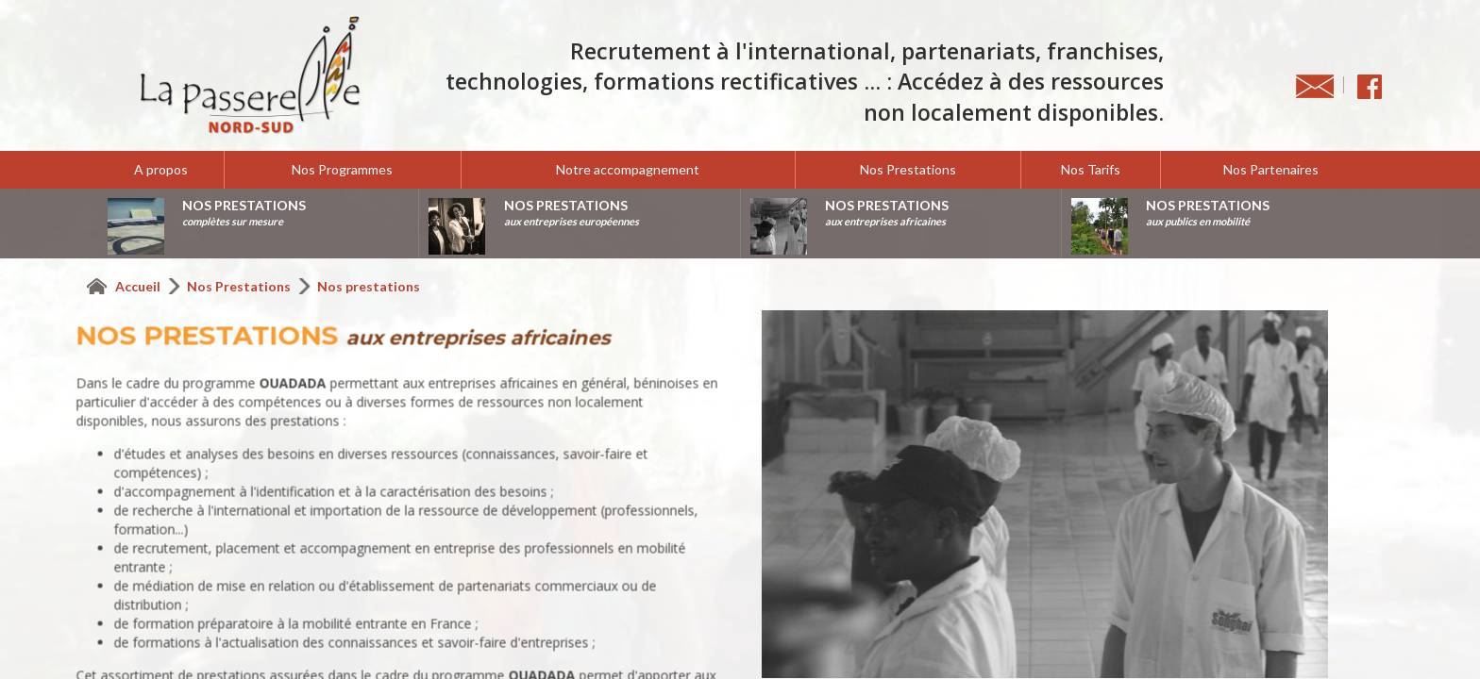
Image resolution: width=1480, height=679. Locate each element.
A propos (161, 169)
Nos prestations (368, 286)
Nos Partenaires (1271, 169)
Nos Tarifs (1090, 169)
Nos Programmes (342, 169)
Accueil (139, 286)
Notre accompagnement (627, 169)
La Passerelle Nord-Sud (250, 75)
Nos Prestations (908, 169)
